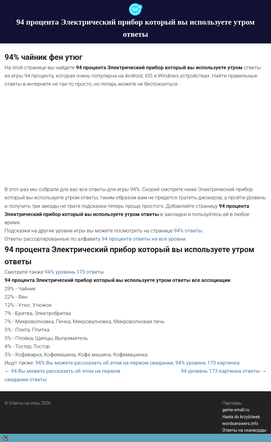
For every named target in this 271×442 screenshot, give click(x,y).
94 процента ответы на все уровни (143, 239)
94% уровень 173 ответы (74, 272)
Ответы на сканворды (244, 430)
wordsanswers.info (240, 423)
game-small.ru (235, 409)
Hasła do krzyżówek (241, 416)
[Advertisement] (135, 136)
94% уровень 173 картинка (207, 363)
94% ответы (188, 231)
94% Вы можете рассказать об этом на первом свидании (104, 363)
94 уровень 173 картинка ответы (220, 371)
